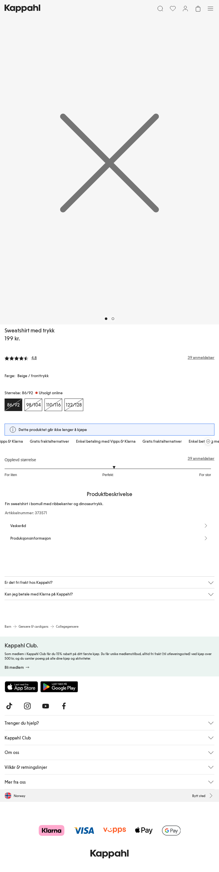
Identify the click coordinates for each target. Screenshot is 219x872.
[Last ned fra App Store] (21, 686)
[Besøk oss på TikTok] (9, 706)
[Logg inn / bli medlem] (185, 8)
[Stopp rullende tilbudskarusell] (208, 441)
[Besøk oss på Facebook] (63, 706)
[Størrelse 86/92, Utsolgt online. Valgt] (13, 405)
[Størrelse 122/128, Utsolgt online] (73, 405)
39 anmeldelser (201, 458)
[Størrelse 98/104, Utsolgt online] (33, 405)
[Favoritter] (173, 8)
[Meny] (210, 8)
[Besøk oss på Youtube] (45, 706)
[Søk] (160, 8)
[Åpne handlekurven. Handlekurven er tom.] (198, 8)
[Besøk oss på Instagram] (27, 706)
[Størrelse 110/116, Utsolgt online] (53, 405)
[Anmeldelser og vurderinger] (109, 357)
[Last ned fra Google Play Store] (59, 686)
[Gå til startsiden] (22, 9)
